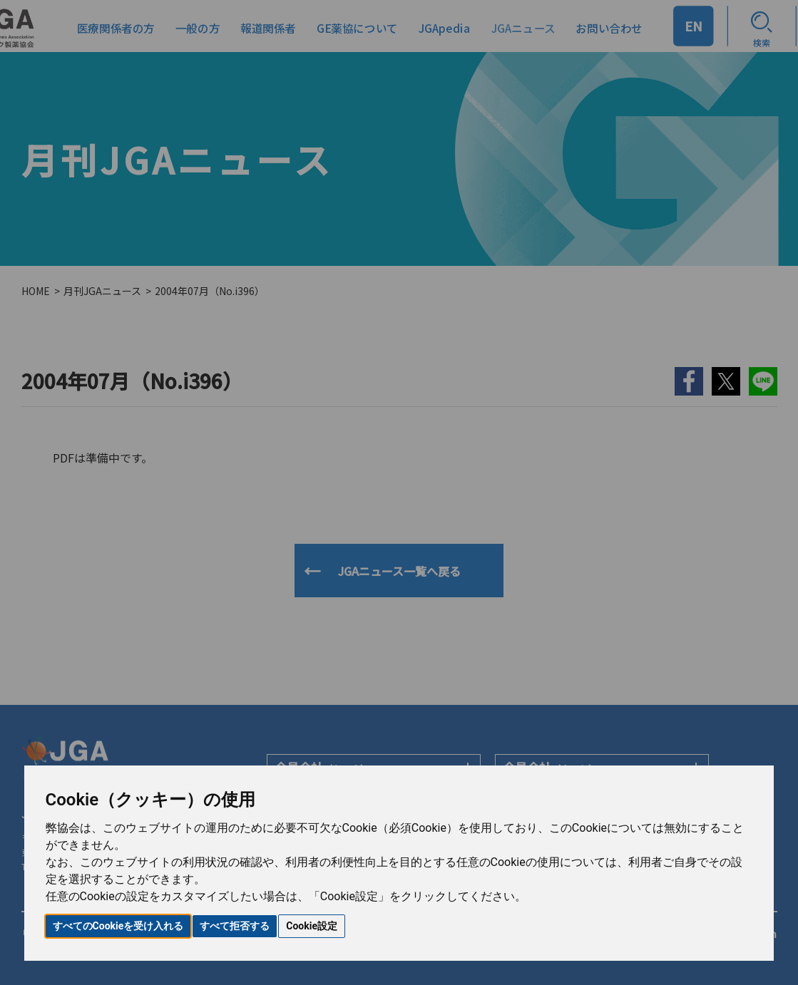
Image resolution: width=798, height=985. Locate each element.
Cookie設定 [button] (311, 926)
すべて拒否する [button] (235, 926)
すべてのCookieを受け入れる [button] (118, 926)
